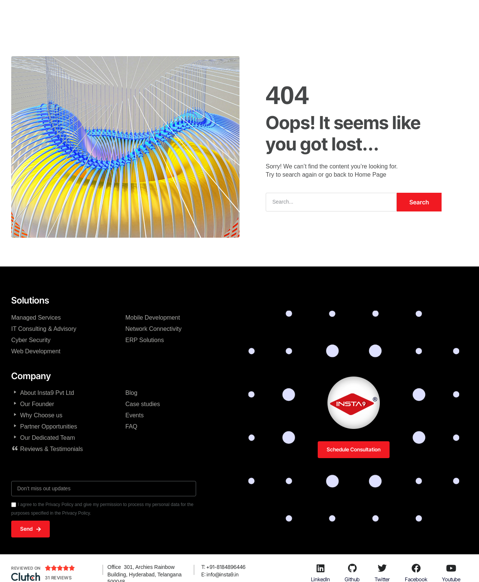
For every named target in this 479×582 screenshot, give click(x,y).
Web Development (35, 351)
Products (336, 13)
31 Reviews (58, 578)
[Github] (352, 568)
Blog (131, 393)
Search (419, 202)
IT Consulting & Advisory (43, 329)
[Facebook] (416, 568)
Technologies (224, 13)
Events (134, 415)
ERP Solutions (144, 340)
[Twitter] (382, 568)
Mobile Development (152, 317)
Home (150, 13)
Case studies (142, 404)
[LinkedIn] (320, 568)
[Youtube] (451, 568)
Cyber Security (31, 340)
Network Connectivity (153, 329)
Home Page (371, 174)
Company (182, 13)
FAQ (131, 426)
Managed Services (36, 317)
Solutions (301, 13)
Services (265, 13)
